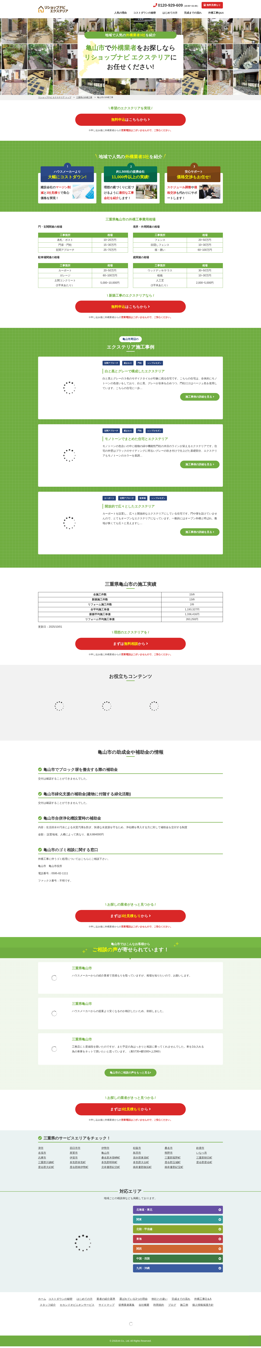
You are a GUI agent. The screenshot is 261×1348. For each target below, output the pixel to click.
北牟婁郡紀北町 (110, 1168)
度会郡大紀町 (46, 1168)
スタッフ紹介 (48, 1306)
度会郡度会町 (204, 1164)
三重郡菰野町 (173, 1159)
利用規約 (158, 1306)
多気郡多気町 (78, 1164)
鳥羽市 (137, 1154)
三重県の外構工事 (84, 97)
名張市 (42, 1154)
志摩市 (42, 1159)
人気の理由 (120, 12)
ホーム (42, 1300)
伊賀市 (74, 1159)
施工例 (184, 1306)
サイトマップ (107, 1306)
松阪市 (137, 1149)
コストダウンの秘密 (144, 12)
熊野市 (169, 1154)
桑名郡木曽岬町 (110, 1159)
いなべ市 (201, 1154)
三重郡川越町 (46, 1164)
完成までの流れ (193, 12)
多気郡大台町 (141, 1164)
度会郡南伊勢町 (79, 1168)
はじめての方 (169, 12)
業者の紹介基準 (106, 1300)
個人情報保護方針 (203, 1306)
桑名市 (169, 1149)
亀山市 (105, 1154)
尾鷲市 (74, 1154)
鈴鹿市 (200, 1149)
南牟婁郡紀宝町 (174, 1168)
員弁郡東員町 (141, 1159)
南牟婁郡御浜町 (142, 1168)
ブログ (172, 1306)
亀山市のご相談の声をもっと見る (130, 1073)
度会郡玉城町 (173, 1164)
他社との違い (159, 1300)
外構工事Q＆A (202, 1300)
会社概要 (144, 1306)
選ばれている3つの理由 (133, 1300)
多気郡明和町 (109, 1164)
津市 (40, 1149)
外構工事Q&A (216, 12)
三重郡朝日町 (204, 1159)
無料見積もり (212, 5)
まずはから (130, 644)
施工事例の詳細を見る (199, 397)
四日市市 (75, 1149)
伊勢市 (105, 1149)
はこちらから (130, 120)
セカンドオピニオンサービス (77, 1306)
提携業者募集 (126, 1306)
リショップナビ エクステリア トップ (54, 97)
